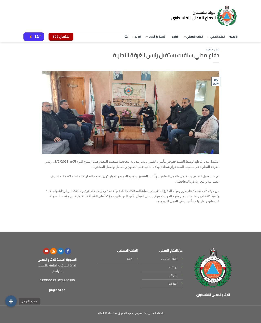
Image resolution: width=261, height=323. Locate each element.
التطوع (174, 36)
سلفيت (209, 49)
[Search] (126, 37)
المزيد (136, 36)
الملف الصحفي (193, 36)
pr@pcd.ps (57, 290)
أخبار (217, 49)
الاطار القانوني (169, 258)
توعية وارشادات (155, 36)
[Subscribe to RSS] (53, 251)
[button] (11, 301)
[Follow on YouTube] (46, 251)
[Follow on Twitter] (61, 251)
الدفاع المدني (216, 36)
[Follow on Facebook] (68, 251)
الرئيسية (233, 36)
